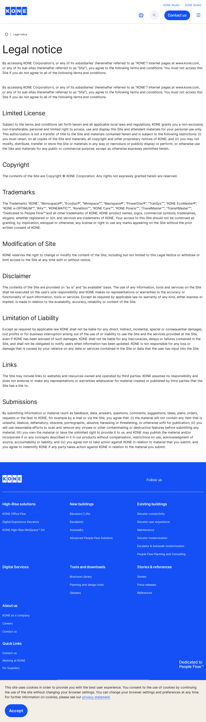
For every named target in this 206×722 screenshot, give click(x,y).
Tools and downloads (87, 567)
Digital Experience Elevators (20, 521)
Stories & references (154, 567)
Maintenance (145, 530)
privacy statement (96, 697)
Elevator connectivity (151, 513)
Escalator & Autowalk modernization (160, 546)
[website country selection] (141, 15)
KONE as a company (16, 615)
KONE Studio (171, 5)
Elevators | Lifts (80, 513)
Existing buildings (152, 504)
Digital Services (15, 567)
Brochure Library (81, 576)
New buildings (82, 504)
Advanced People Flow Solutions (91, 538)
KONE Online (193, 5)
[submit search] (154, 15)
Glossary (75, 592)
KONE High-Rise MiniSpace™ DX (23, 530)
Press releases (146, 584)
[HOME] (6, 34)
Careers (7, 623)
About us (10, 605)
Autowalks (76, 530)
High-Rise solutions (18, 504)
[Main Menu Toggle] (198, 15)
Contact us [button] (177, 15)
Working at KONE (13, 660)
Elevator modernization (152, 538)
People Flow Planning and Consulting (161, 554)
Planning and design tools (87, 584)
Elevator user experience (153, 521)
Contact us (9, 631)
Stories (141, 576)
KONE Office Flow (14, 513)
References (144, 592)
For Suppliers (11, 668)
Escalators (76, 521)
